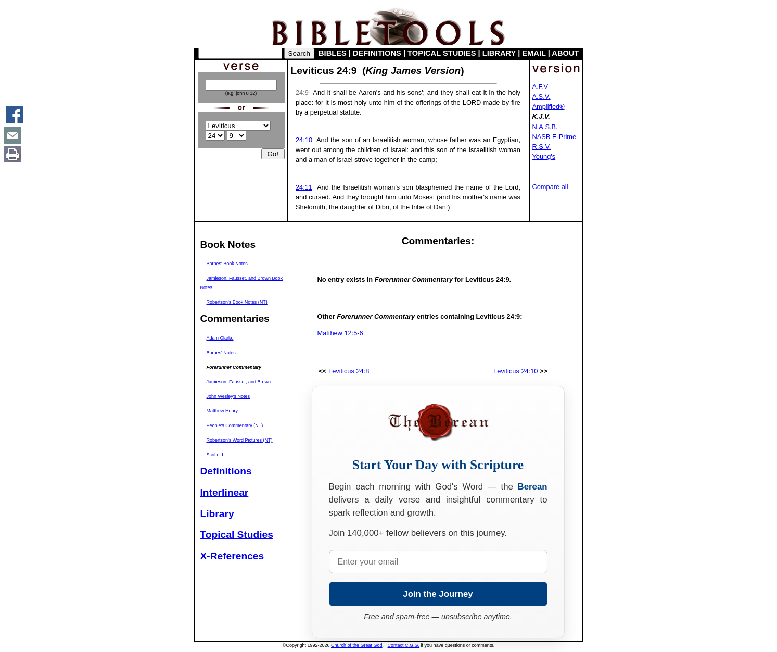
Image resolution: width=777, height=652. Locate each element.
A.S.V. (541, 97)
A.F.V (540, 87)
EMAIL (533, 53)
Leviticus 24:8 (348, 371)
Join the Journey (438, 594)
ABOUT (565, 53)
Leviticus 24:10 (515, 371)
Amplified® (548, 106)
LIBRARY (499, 53)
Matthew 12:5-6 (340, 333)
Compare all (550, 187)
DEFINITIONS (377, 53)
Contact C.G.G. (404, 645)
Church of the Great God (357, 645)
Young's (544, 156)
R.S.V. (541, 147)
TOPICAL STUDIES (441, 53)
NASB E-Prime (554, 137)
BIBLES (333, 53)
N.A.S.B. (545, 127)
